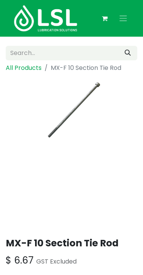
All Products (24, 67)
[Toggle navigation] (123, 18)
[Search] (127, 53)
